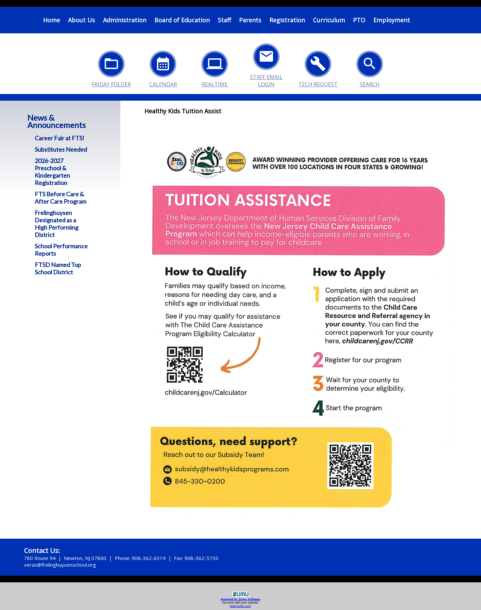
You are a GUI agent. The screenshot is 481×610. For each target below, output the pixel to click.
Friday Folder (111, 67)
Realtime (214, 67)
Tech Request (318, 67)
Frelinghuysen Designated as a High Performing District (56, 223)
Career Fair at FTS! (59, 138)
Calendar (163, 67)
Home (51, 20)
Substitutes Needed (61, 149)
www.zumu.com (240, 606)
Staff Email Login (266, 60)
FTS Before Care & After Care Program (60, 197)
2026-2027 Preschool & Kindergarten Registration (52, 171)
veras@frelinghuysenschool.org (60, 564)
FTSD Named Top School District (58, 268)
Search (369, 67)
